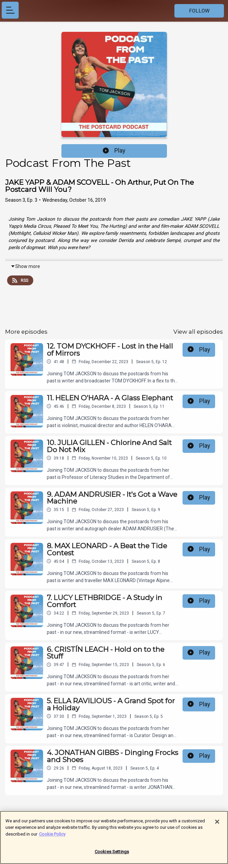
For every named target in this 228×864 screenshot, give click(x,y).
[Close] (217, 825)
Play (114, 150)
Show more (25, 266)
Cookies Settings (112, 855)
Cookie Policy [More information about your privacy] (52, 837)
